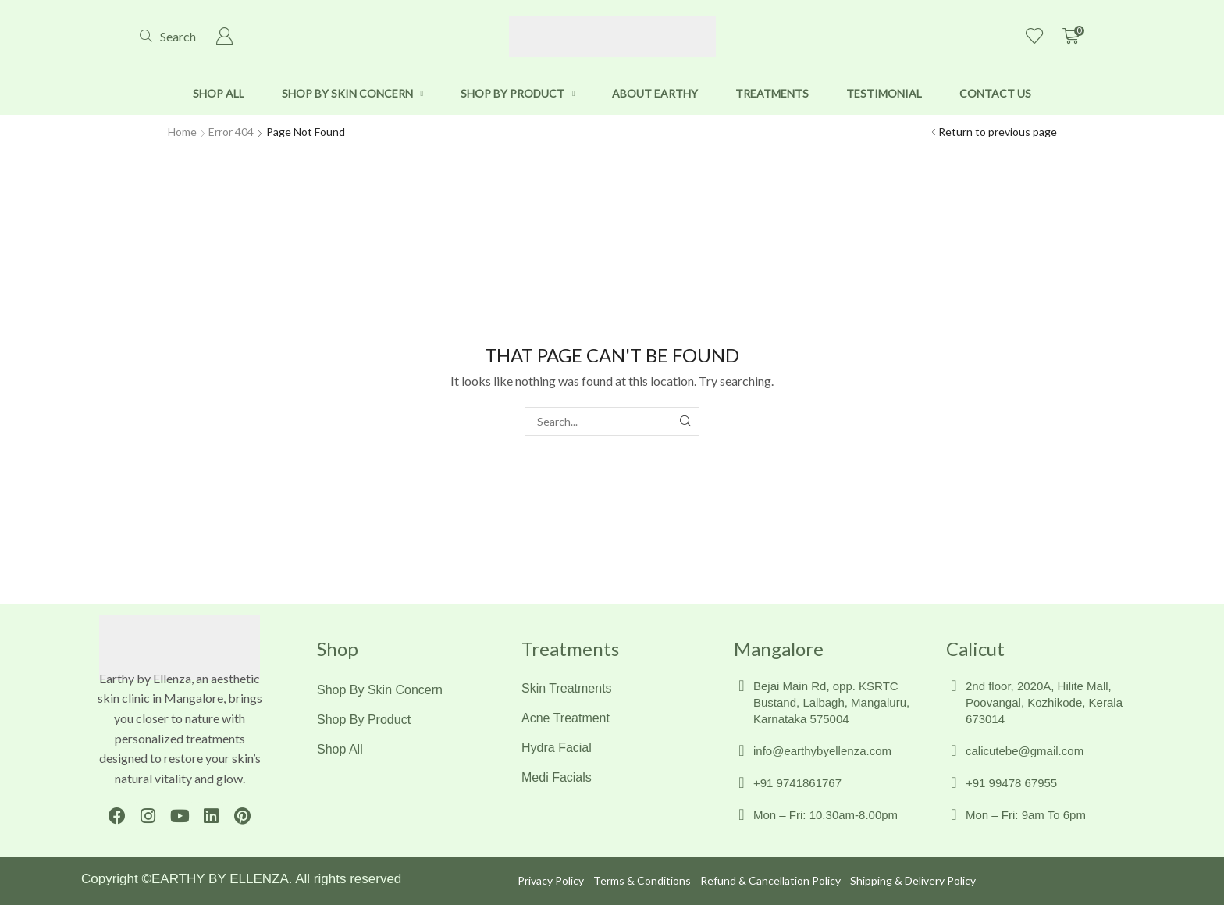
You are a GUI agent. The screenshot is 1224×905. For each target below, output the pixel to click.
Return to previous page (997, 131)
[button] (168, 36)
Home (182, 131)
